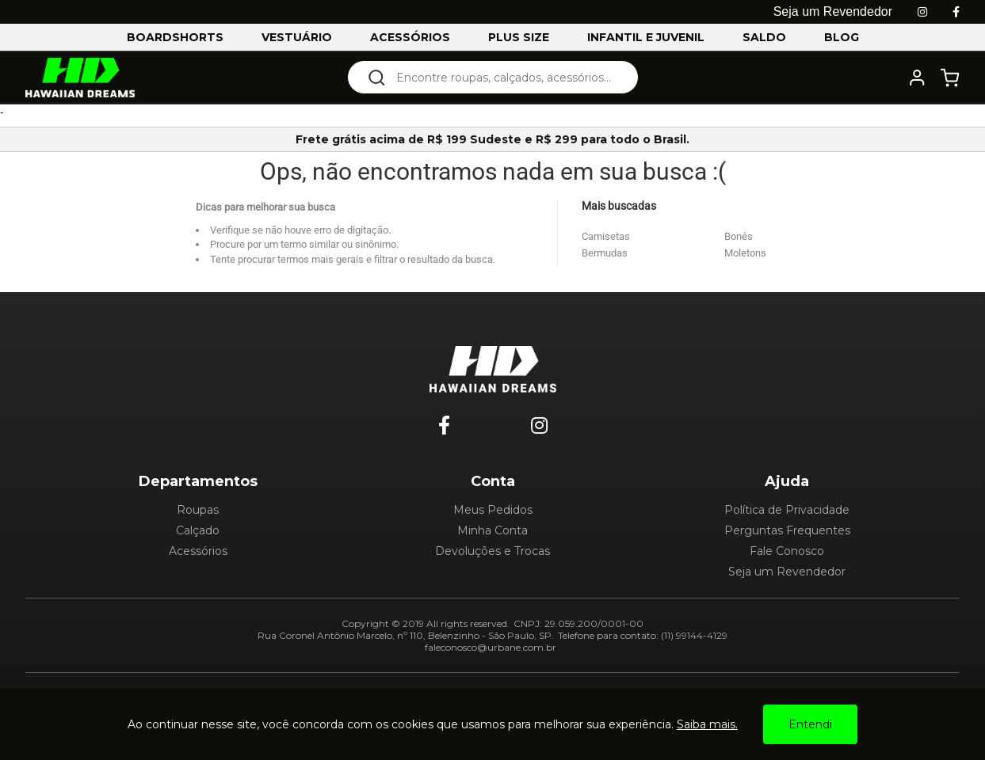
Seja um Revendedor (787, 571)
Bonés (738, 236)
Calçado (198, 530)
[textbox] (503, 77)
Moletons (745, 253)
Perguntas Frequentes (787, 530)
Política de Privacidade (786, 510)
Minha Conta (492, 530)
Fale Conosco (787, 551)
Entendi (810, 724)
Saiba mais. (707, 724)
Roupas (198, 510)
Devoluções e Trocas (492, 551)
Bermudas (605, 253)
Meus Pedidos (493, 510)
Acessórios (198, 551)
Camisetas (606, 236)
